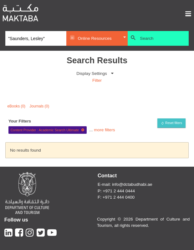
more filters (104, 130)
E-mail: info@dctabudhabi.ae (125, 184)
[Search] (35, 38)
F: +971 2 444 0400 (116, 197)
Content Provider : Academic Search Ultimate (48, 130)
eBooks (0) (17, 106)
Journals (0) (39, 106)
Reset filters (173, 123)
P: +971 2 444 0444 (116, 191)
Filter (97, 80)
